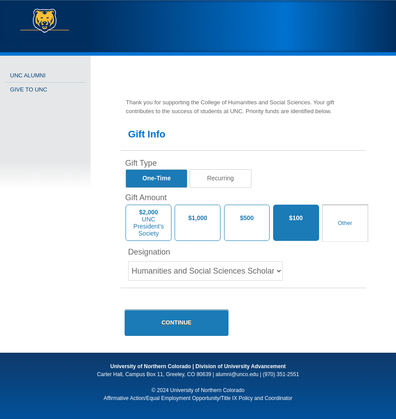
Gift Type (141, 163)
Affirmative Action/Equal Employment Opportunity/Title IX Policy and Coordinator (198, 398)
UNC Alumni (28, 75)
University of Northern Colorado (150, 366)
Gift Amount (146, 197)
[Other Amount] (345, 223)
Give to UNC (28, 89)
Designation (149, 252)
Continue (176, 322)
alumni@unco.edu (237, 374)
